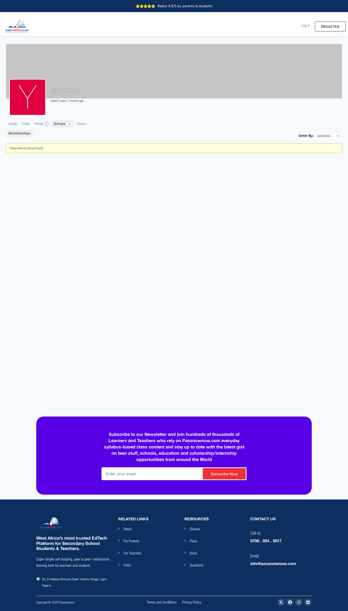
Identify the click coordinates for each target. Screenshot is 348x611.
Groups (63, 123)
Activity (12, 124)
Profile (25, 124)
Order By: (306, 136)
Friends (41, 123)
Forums (81, 124)
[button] (306, 25)
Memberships (19, 133)
